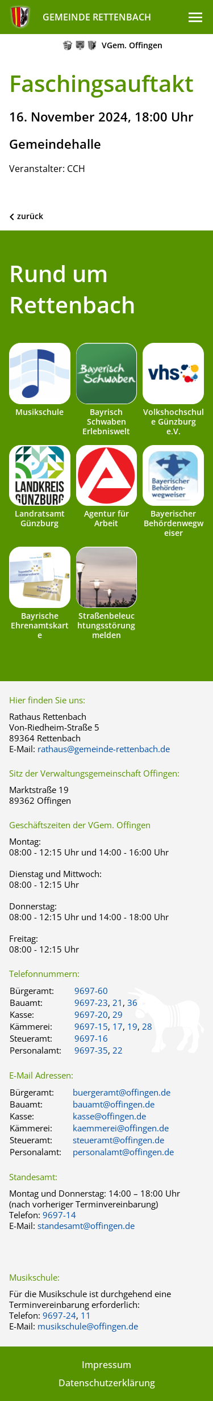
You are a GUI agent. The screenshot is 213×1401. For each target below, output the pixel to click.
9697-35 (91, 1050)
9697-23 (91, 1002)
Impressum (106, 1364)
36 (132, 1002)
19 (132, 1026)
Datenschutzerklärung (107, 1383)
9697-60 (91, 990)
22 (117, 1050)
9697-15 (91, 1026)
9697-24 (59, 1315)
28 (147, 1026)
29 (117, 1014)
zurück (30, 216)
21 (117, 1002)
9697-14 (59, 1214)
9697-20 (91, 1014)
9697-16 (91, 1038)
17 (117, 1026)
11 (86, 1315)
